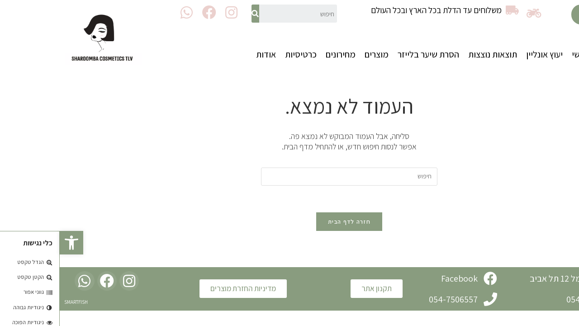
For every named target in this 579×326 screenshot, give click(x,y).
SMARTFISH (16, 302)
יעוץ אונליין (484, 54)
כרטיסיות (241, 54)
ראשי (520, 54)
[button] (536, 14)
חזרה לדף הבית (289, 222)
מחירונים (281, 54)
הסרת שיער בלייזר (368, 54)
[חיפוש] (195, 14)
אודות (206, 54)
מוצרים (317, 54)
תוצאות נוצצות (432, 54)
